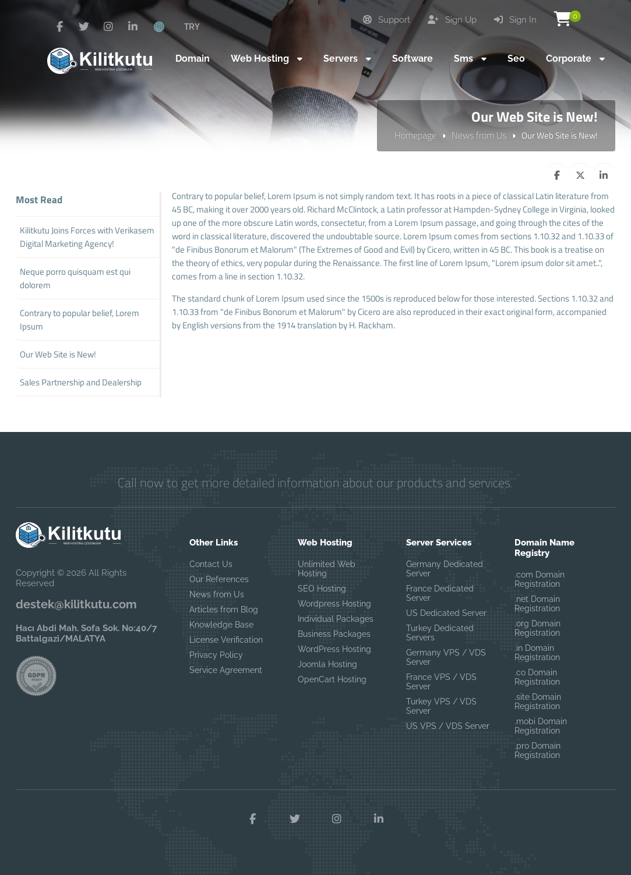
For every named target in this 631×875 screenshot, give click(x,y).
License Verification (226, 639)
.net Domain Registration (537, 603)
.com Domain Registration (539, 579)
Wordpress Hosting (334, 603)
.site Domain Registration (537, 701)
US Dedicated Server (446, 613)
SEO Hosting (322, 588)
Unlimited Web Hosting (326, 568)
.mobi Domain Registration (540, 726)
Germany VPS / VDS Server (446, 657)
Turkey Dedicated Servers (440, 633)
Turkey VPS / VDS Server (441, 706)
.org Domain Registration (537, 628)
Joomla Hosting (327, 664)
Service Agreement (225, 670)
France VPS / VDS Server (441, 681)
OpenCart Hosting (332, 679)
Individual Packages (335, 619)
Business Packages (334, 634)
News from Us (479, 135)
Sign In (515, 20)
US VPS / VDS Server (447, 726)
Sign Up (452, 20)
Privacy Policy (216, 655)
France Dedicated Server (440, 593)
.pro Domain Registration (537, 750)
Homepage (415, 135)
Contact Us (210, 564)
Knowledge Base (221, 624)
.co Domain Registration (537, 677)
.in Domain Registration (537, 652)
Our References (219, 579)
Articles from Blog (223, 609)
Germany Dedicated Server (444, 568)
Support (386, 20)
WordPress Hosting (334, 649)
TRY (192, 26)
